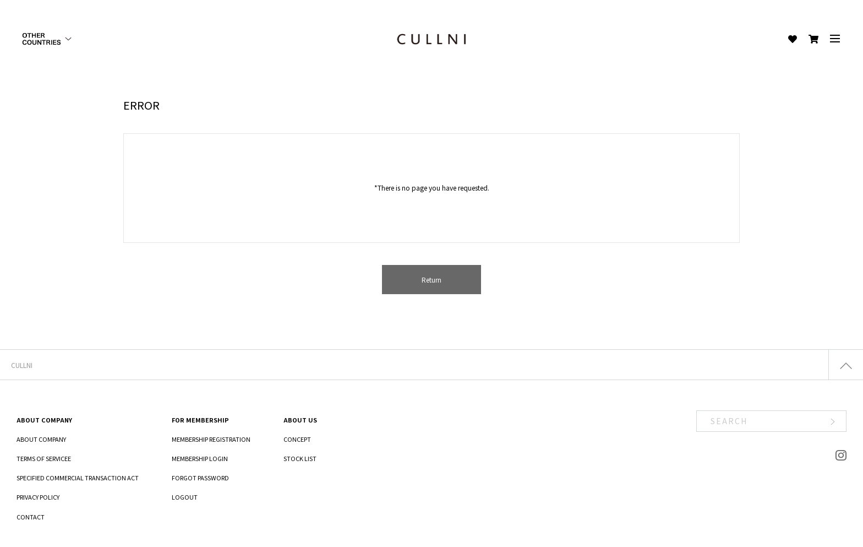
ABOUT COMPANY (41, 439)
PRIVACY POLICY (38, 496)
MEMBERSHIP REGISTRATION (211, 439)
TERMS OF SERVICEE (44, 458)
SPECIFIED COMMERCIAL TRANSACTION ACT (78, 477)
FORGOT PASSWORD (200, 477)
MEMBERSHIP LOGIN (200, 458)
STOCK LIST (299, 458)
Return (431, 279)
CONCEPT (297, 439)
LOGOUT (185, 496)
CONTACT (31, 516)
